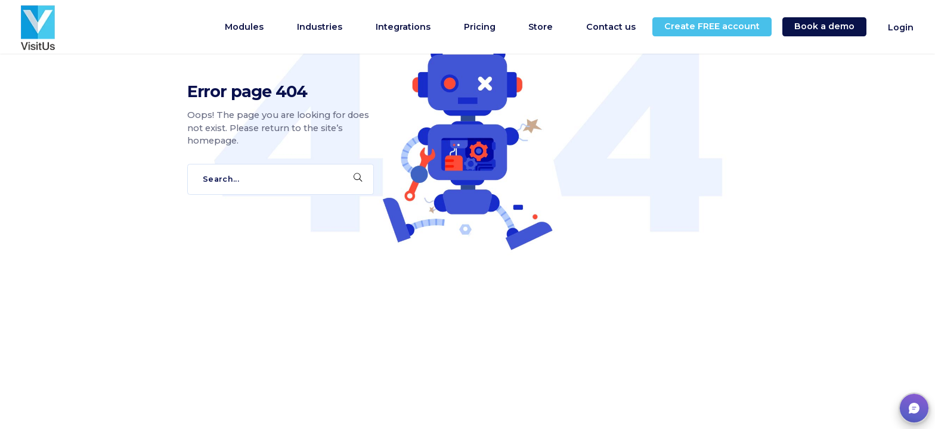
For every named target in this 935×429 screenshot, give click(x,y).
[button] (914, 408)
